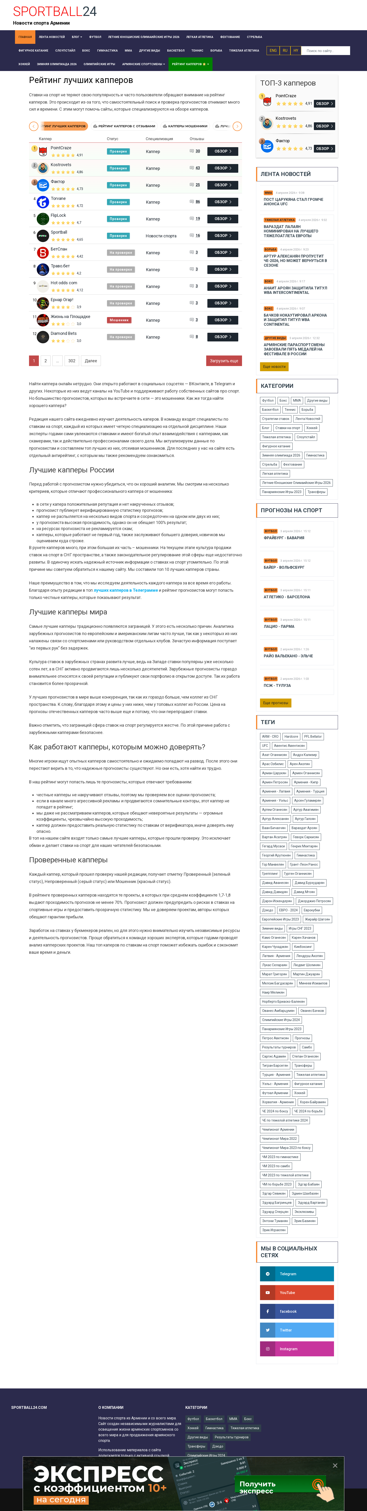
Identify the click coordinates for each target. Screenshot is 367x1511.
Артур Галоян (305, 819)
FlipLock (58, 215)
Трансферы (316, 492)
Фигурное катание (276, 446)
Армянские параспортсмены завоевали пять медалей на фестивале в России (294, 349)
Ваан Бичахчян (274, 828)
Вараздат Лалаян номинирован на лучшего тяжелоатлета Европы (291, 231)
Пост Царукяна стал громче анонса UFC (293, 201)
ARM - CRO (270, 736)
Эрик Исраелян (274, 1230)
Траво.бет (60, 265)
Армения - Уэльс (275, 800)
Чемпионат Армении (278, 1129)
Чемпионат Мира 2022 (279, 1139)
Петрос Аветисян (275, 1038)
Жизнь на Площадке (70, 316)
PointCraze (61, 147)
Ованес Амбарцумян (278, 1011)
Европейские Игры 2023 (280, 919)
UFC (265, 746)
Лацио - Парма (279, 626)
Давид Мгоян (304, 892)
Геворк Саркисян (306, 837)
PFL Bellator (313, 736)
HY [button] (296, 50)
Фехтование (292, 464)
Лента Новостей (307, 419)
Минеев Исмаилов (313, 983)
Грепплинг (270, 873)
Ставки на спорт (287, 428)
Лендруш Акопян (309, 956)
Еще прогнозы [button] (275, 703)
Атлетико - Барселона (287, 597)
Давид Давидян (275, 892)
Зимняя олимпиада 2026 (281, 455)
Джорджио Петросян (314, 901)
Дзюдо (267, 910)
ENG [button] (273, 50)
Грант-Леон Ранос (304, 864)
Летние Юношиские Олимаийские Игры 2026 (296, 483)
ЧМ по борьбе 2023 (277, 1184)
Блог (265, 428)
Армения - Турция (310, 791)
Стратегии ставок (275, 419)
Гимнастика (315, 455)
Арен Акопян (300, 764)
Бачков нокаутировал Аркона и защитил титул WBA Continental (295, 319)
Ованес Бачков (312, 1011)
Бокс (269, 281)
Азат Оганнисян (274, 755)
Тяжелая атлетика (280, 220)
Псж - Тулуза (277, 685)
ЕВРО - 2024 (288, 910)
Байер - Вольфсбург (284, 567)
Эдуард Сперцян (275, 1212)
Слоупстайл (306, 437)
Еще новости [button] (274, 366)
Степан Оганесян (305, 1056)
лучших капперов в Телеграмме (126, 590)
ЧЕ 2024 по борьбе (308, 1111)
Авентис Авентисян (289, 746)
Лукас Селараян (274, 965)
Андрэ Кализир (305, 755)
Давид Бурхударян (309, 883)
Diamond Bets (64, 333)
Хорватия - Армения (278, 1102)
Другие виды (275, 338)
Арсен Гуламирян (307, 800)
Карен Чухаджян (275, 947)
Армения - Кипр (306, 782)
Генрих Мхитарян (304, 846)
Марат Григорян (274, 974)
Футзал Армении (275, 1093)
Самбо (307, 1047)
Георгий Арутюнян (276, 855)
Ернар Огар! (62, 299)
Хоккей (311, 428)
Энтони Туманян (275, 1221)
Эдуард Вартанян (311, 1202)
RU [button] (285, 50)
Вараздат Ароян (304, 828)
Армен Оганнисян (306, 773)
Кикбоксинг (303, 947)
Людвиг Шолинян (306, 965)
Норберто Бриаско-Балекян (283, 1001)
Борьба (270, 249)
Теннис (290, 409)
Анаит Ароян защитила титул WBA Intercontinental (295, 290)
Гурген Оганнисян (298, 873)
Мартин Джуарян (306, 974)
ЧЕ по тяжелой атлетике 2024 (285, 1120)
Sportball (59, 232)
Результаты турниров (279, 1047)
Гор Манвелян (273, 864)
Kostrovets (61, 164)
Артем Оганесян (274, 810)
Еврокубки (312, 910)
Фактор (58, 181)
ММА (268, 192)
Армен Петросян (275, 782)
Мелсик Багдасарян (277, 983)
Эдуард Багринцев (277, 1202)
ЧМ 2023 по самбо (276, 1166)
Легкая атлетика (275, 473)
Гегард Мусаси (273, 846)
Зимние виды (272, 928)
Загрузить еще (224, 360)
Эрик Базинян (305, 1221)
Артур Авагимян (306, 810)
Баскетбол (270, 409)
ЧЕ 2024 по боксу (275, 1111)
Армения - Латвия (276, 791)
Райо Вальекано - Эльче (288, 656)
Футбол (268, 400)
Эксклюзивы (304, 1212)
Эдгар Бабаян (308, 1184)
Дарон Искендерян (277, 901)
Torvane (58, 198)
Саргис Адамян (274, 1056)
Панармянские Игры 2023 (281, 492)
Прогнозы (302, 1038)
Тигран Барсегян (275, 1065)
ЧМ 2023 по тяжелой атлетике (285, 1175)
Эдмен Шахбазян (305, 1193)
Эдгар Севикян (274, 1193)
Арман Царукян (274, 773)
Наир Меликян (273, 992)
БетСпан (59, 249)
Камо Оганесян (274, 937)
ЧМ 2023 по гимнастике (280, 1157)
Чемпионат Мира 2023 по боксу (286, 1148)
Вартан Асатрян (274, 837)
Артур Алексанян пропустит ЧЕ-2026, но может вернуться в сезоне (295, 260)
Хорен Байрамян (313, 1102)
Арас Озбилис (273, 764)
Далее (91, 360)
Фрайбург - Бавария (284, 538)
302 (71, 360)
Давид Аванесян (275, 883)
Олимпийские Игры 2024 (281, 1020)
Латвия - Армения (276, 956)
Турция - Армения (276, 1075)
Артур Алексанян (275, 819)
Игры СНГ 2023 (300, 928)
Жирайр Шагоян (317, 919)
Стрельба (269, 464)
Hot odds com (64, 282)
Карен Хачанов (304, 937)
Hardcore (291, 736)
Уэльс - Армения (275, 1084)
